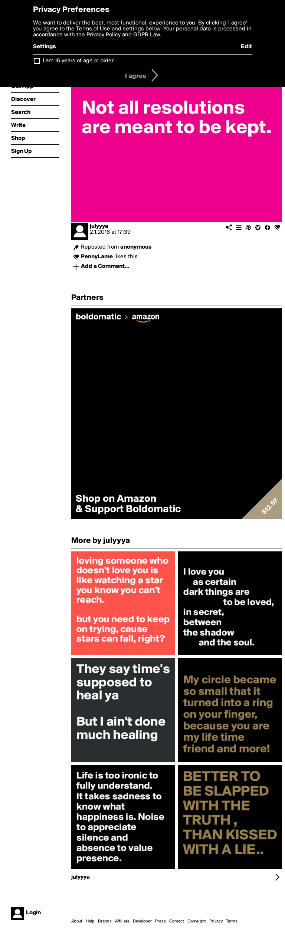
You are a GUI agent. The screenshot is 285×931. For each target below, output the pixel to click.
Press (160, 921)
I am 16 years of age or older (78, 61)
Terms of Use (93, 29)
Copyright (196, 921)
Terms (232, 921)
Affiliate (122, 921)
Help (90, 921)
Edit (246, 47)
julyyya (99, 226)
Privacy (216, 921)
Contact (176, 921)
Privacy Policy (103, 35)
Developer (142, 921)
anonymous (136, 247)
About (76, 921)
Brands (105, 921)
